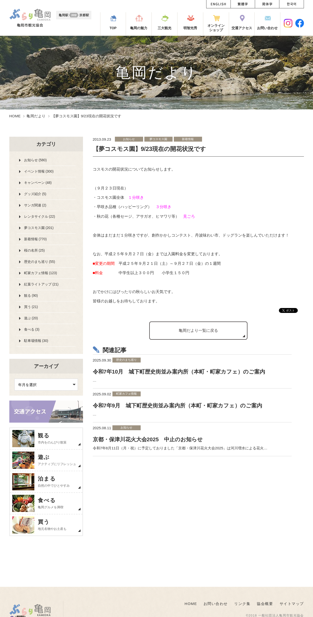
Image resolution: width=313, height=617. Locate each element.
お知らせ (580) (35, 160)
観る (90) (31, 295)
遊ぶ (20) (31, 318)
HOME (15, 116)
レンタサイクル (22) (39, 216)
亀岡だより (36, 116)
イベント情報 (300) (39, 171)
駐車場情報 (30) (36, 341)
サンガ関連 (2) (35, 205)
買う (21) (31, 307)
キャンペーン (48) (38, 183)
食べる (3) (32, 329)
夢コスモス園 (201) (39, 228)
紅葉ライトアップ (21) (41, 284)
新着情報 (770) (35, 239)
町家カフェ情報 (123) (40, 273)
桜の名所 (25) (34, 250)
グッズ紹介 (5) (35, 194)
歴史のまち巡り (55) (39, 262)
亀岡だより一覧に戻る (198, 330)
